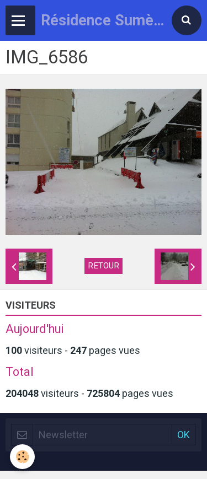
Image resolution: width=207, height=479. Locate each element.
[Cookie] (22, 456)
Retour (103, 266)
